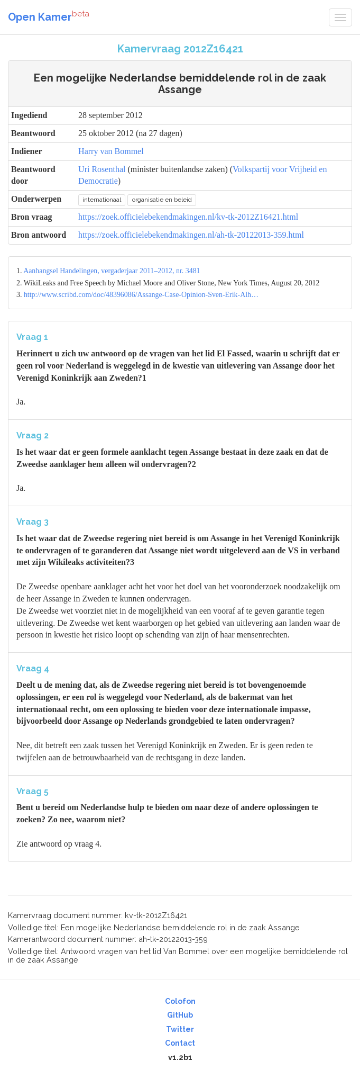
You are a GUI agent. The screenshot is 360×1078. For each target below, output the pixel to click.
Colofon (180, 1001)
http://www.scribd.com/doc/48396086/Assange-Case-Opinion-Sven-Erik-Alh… (141, 295)
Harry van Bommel (111, 151)
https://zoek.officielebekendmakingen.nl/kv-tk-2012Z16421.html (188, 216)
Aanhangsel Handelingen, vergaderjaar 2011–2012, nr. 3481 (111, 271)
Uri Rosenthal (101, 169)
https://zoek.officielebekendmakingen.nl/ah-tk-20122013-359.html (191, 234)
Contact (180, 1043)
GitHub (180, 1015)
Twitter (180, 1029)
